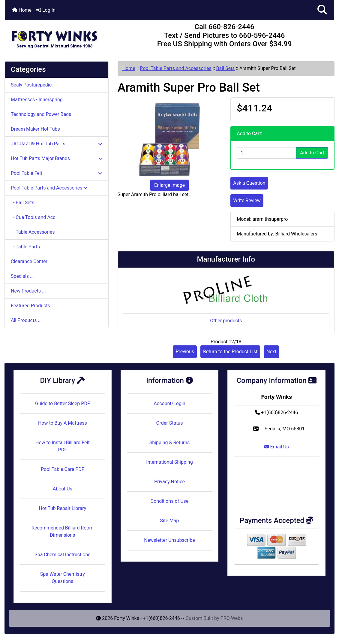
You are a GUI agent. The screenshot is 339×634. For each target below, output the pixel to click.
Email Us (276, 447)
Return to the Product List (230, 351)
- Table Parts (25, 247)
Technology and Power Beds (41, 114)
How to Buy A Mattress (62, 423)
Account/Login (169, 403)
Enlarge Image (169, 185)
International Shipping (169, 462)
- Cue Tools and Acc (33, 217)
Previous (185, 351)
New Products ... (28, 291)
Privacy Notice (169, 481)
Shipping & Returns (169, 442)
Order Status (169, 423)
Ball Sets (225, 68)
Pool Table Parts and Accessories (175, 68)
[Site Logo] (59, 37)
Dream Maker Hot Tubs (35, 129)
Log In (46, 10)
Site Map (169, 520)
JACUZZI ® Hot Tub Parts (56, 144)
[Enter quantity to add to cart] (266, 153)
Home (22, 10)
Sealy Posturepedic (31, 85)
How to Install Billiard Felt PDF (62, 446)
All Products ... (26, 320)
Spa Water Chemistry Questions (62, 577)
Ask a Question (249, 183)
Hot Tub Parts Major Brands (56, 158)
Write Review (246, 200)
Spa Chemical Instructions (62, 554)
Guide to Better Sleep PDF (62, 403)
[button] (322, 10)
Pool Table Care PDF (62, 469)
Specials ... (22, 276)
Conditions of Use (169, 501)
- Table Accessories (33, 232)
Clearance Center (29, 261)
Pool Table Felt (56, 173)
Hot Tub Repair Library (62, 508)
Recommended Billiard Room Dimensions (62, 531)
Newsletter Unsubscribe (169, 540)
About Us (62, 489)
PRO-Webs (231, 618)
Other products (226, 320)
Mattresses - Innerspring (37, 99)
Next (271, 351)
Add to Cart (312, 153)
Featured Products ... (33, 305)
